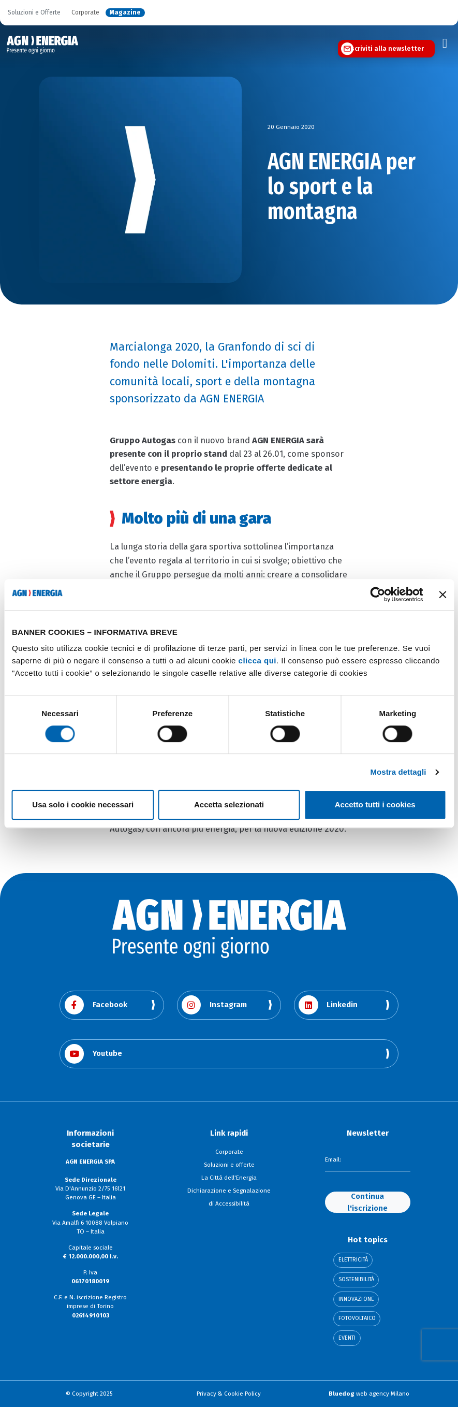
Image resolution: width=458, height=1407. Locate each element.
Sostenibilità (356, 1280)
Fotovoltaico (357, 1319)
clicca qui (257, 660)
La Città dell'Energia (229, 1177)
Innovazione (356, 1299)
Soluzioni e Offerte (34, 12)
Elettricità (353, 1260)
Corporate (85, 12)
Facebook (96, 1004)
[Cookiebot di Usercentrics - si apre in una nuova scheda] (377, 594)
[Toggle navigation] (444, 43)
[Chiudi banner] (442, 594)
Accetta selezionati (229, 804)
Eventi (347, 1338)
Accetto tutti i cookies (375, 804)
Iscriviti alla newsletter (386, 48)
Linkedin (328, 1004)
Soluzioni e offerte (229, 1164)
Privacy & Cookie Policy (229, 1393)
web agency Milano (369, 1393)
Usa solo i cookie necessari (83, 804)
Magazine (125, 12)
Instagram (214, 1004)
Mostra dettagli (398, 771)
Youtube (93, 1053)
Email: (333, 1160)
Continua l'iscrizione (367, 1202)
